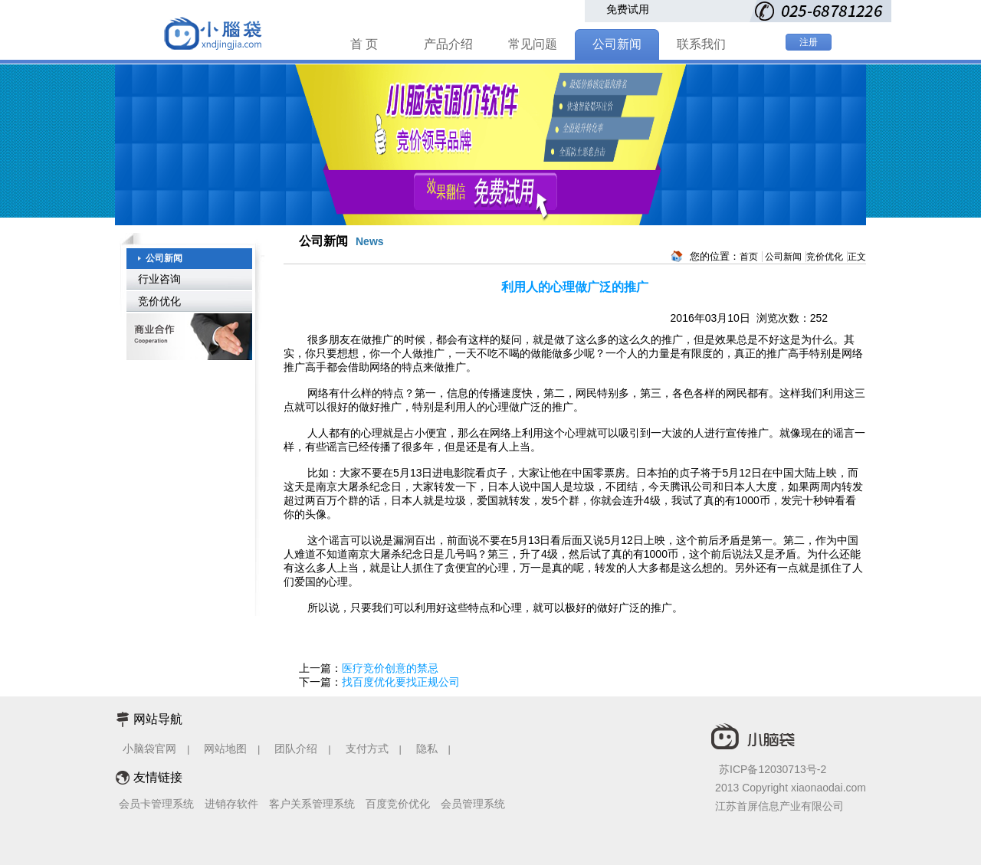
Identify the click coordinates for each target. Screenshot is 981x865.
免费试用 (627, 9)
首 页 (364, 44)
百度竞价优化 (398, 804)
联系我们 (701, 44)
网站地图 (225, 748)
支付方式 (367, 748)
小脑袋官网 (149, 748)
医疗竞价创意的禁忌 (390, 668)
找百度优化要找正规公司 (401, 682)
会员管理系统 (473, 804)
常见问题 (532, 44)
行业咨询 (159, 279)
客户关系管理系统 (312, 804)
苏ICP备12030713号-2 (772, 769)
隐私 (428, 748)
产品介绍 (448, 44)
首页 (749, 256)
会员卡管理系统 (156, 804)
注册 (808, 42)
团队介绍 (295, 748)
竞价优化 (159, 301)
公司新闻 (616, 44)
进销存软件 (231, 804)
